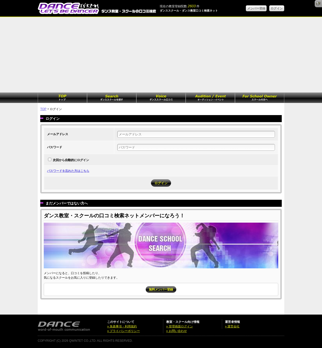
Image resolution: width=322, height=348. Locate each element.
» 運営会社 (232, 326)
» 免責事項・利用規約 (122, 326)
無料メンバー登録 (161, 289)
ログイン (277, 8)
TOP (43, 109)
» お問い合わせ (176, 331)
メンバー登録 (256, 8)
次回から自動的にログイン (71, 160)
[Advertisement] (161, 55)
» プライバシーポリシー (123, 331)
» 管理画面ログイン (179, 326)
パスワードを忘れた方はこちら (68, 171)
